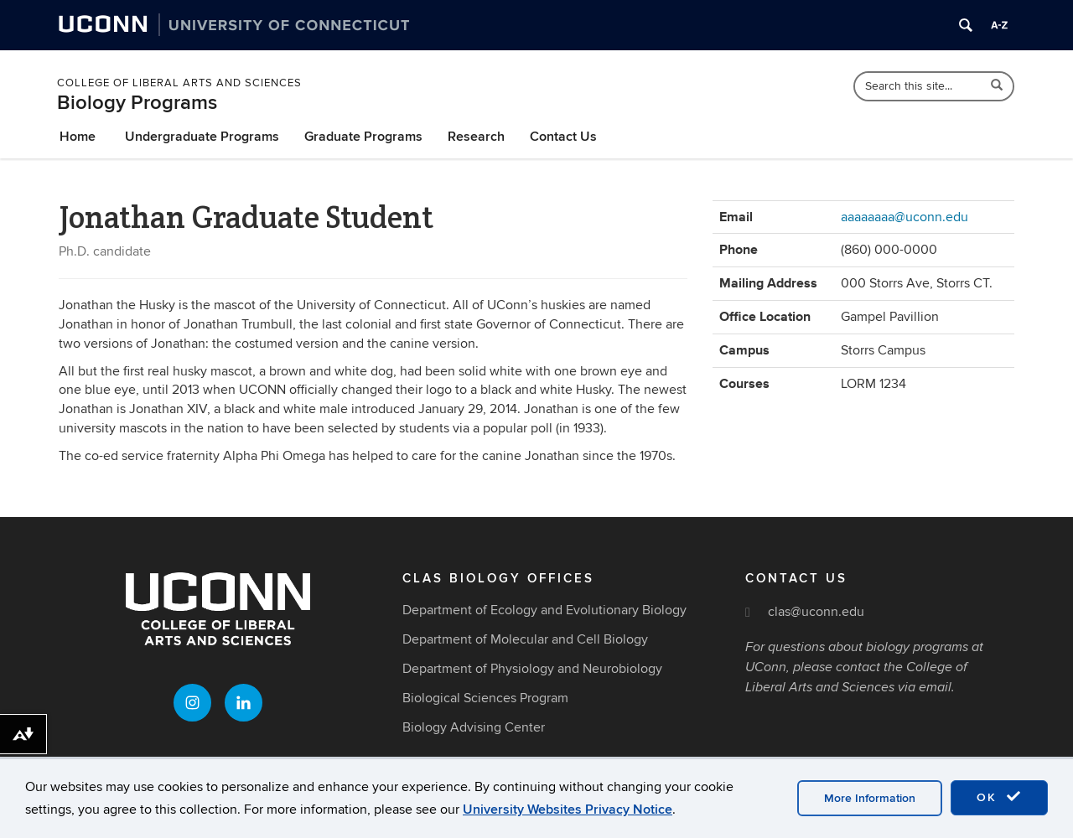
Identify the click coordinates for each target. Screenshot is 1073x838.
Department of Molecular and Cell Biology (525, 639)
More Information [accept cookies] (869, 798)
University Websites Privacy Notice (567, 809)
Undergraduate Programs (202, 136)
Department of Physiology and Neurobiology (532, 668)
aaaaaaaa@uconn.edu (904, 217)
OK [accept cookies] (999, 796)
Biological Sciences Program (485, 698)
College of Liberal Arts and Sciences (179, 83)
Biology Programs (137, 103)
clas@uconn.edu (816, 611)
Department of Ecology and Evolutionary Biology (544, 610)
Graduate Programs (363, 136)
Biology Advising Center (473, 727)
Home (78, 136)
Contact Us (563, 136)
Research (476, 136)
